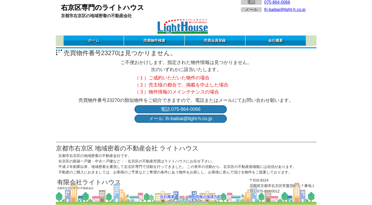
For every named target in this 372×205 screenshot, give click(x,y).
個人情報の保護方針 (204, 197)
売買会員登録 (215, 40)
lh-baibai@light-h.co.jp (285, 9)
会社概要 (275, 40)
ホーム (93, 40)
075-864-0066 (277, 2)
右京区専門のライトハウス (102, 7)
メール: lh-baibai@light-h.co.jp (180, 118)
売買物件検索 (154, 40)
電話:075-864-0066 (180, 109)
